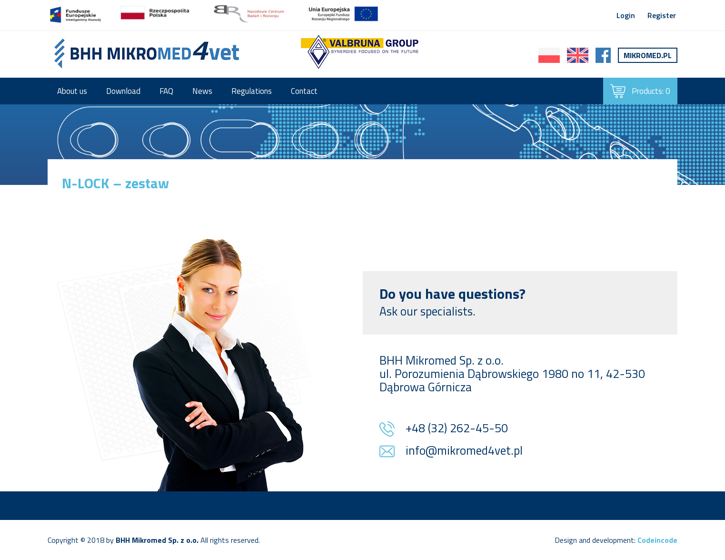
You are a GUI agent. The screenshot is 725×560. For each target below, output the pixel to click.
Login (625, 15)
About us (72, 91)
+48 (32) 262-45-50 (457, 429)
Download (123, 91)
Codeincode (657, 540)
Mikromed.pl (648, 55)
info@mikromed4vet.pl (464, 451)
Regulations (251, 91)
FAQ (166, 91)
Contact (304, 91)
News (202, 91)
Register (661, 15)
